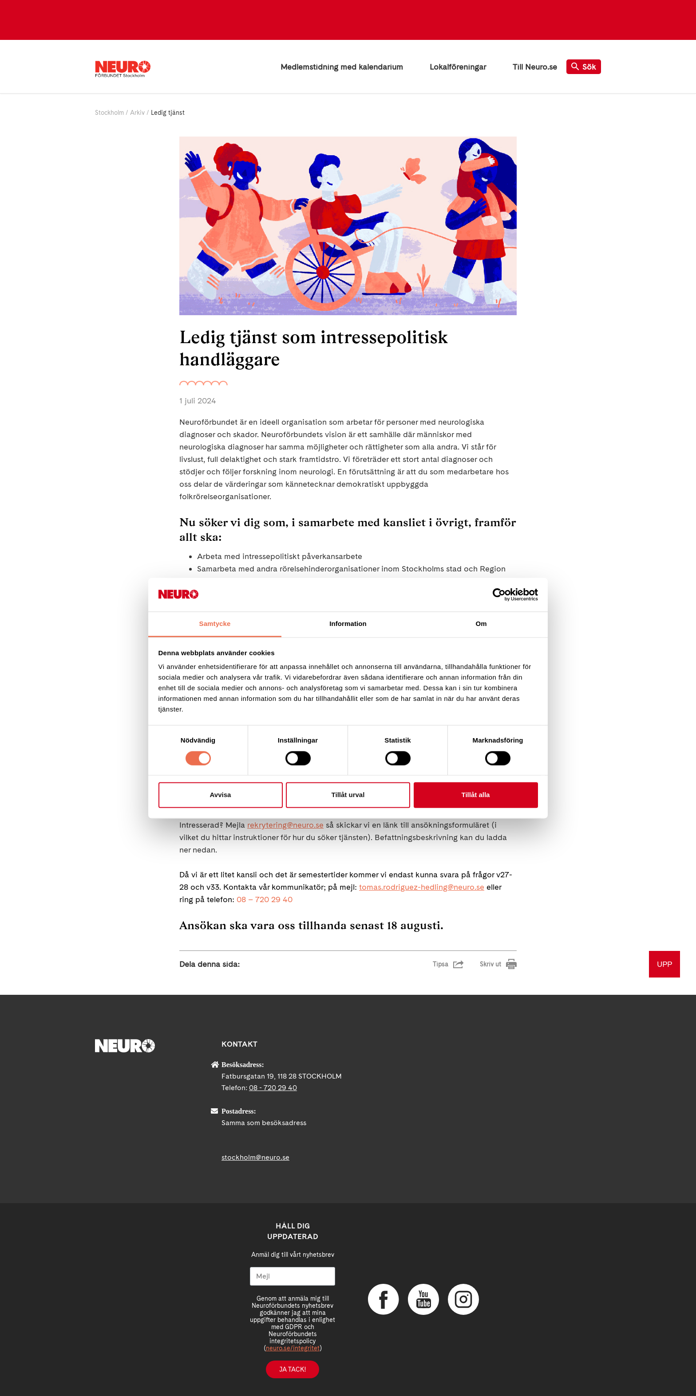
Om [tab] (480, 624)
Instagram (463, 1299)
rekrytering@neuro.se (285, 824)
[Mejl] (292, 1276)
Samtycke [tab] (215, 624)
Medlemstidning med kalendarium (342, 66)
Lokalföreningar (458, 66)
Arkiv (137, 112)
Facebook (383, 1299)
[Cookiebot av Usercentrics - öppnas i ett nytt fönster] (499, 594)
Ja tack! (292, 1369)
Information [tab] (348, 624)
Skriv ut (490, 964)
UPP (664, 964)
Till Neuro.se (535, 66)
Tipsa (440, 964)
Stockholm (109, 112)
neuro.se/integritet (293, 1348)
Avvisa (220, 795)
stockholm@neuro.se (255, 1157)
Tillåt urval (348, 795)
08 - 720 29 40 (273, 1087)
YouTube (423, 1299)
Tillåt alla (476, 795)
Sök (583, 66)
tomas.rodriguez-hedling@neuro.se (421, 887)
